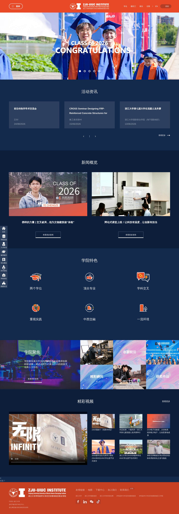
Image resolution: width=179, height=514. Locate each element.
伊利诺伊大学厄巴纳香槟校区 (126, 496)
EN (156, 6)
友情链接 (80, 490)
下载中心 (100, 490)
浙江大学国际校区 (91, 496)
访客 (148, 6)
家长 (141, 6)
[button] (80, 71)
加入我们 (112, 490)
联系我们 (124, 489)
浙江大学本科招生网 (106, 496)
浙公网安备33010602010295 (18, 507)
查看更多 (162, 135)
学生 (125, 6)
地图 (90, 490)
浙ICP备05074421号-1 (16, 504)
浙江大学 (79, 496)
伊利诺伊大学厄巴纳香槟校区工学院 (151, 496)
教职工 (133, 6)
